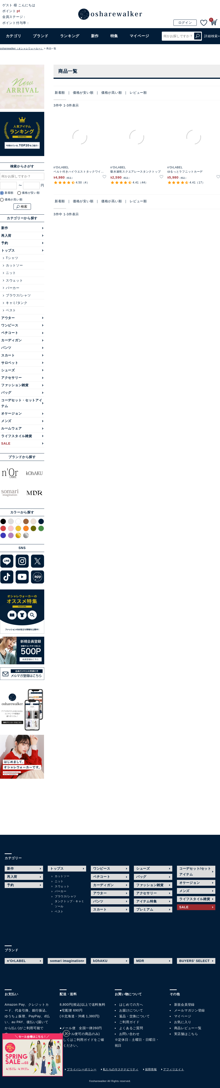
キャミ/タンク (16, 303)
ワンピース (9, 325)
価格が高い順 (111, 92)
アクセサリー (11, 377)
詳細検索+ (212, 36)
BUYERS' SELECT (194, 961)
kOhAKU (100, 961)
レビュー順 (138, 92)
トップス (8, 250)
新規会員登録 (184, 1004)
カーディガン (11, 340)
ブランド (40, 36)
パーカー (13, 288)
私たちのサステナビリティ (120, 1069)
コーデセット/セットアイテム (195, 871)
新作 (95, 36)
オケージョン (11, 413)
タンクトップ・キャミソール (69, 904)
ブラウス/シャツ (18, 295)
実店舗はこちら (186, 1034)
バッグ (6, 392)
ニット (11, 273)
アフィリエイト (173, 1069)
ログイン (185, 22)
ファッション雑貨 (15, 385)
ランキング (70, 36)
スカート (8, 355)
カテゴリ (13, 36)
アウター (8, 318)
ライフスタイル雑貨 (16, 436)
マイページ (182, 1016)
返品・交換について (134, 1016)
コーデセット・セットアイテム (21, 403)
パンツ (6, 347)
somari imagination (66, 961)
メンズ (6, 421)
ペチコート (9, 333)
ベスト (11, 310)
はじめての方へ (131, 1004)
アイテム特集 (146, 901)
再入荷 (6, 235)
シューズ (8, 370)
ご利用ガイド (83, 1039)
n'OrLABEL (16, 961)
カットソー (14, 265)
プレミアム (144, 909)
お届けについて (131, 1010)
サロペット (9, 363)
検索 (197, 36)
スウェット (14, 280)
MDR (140, 961)
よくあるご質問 (131, 1028)
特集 (114, 36)
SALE (5, 443)
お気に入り (182, 1022)
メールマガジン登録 (189, 1010)
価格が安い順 (83, 92)
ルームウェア (11, 428)
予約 (4, 243)
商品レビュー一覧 (188, 1028)
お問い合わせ (129, 1034)
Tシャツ (12, 258)
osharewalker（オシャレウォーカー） (21, 48)
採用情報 (151, 1069)
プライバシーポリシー (81, 1069)
